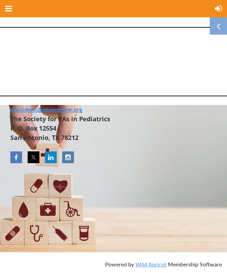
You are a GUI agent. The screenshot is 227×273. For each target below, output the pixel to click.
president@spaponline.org (46, 109)
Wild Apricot (151, 264)
